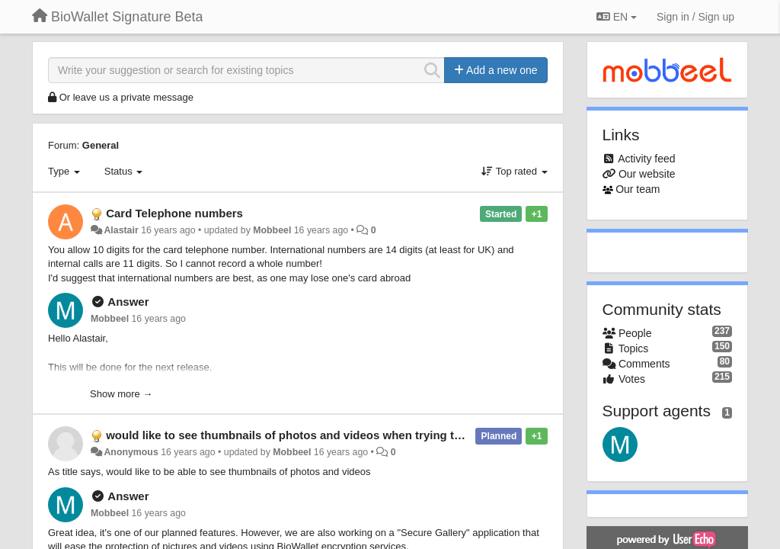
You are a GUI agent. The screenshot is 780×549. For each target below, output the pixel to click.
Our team (637, 189)
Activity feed (646, 158)
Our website (647, 174)
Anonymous (131, 452)
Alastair (121, 230)
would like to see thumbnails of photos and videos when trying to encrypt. (307, 435)
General (100, 145)
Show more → (121, 394)
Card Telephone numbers (174, 213)
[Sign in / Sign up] (695, 17)
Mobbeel (272, 230)
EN (616, 17)
